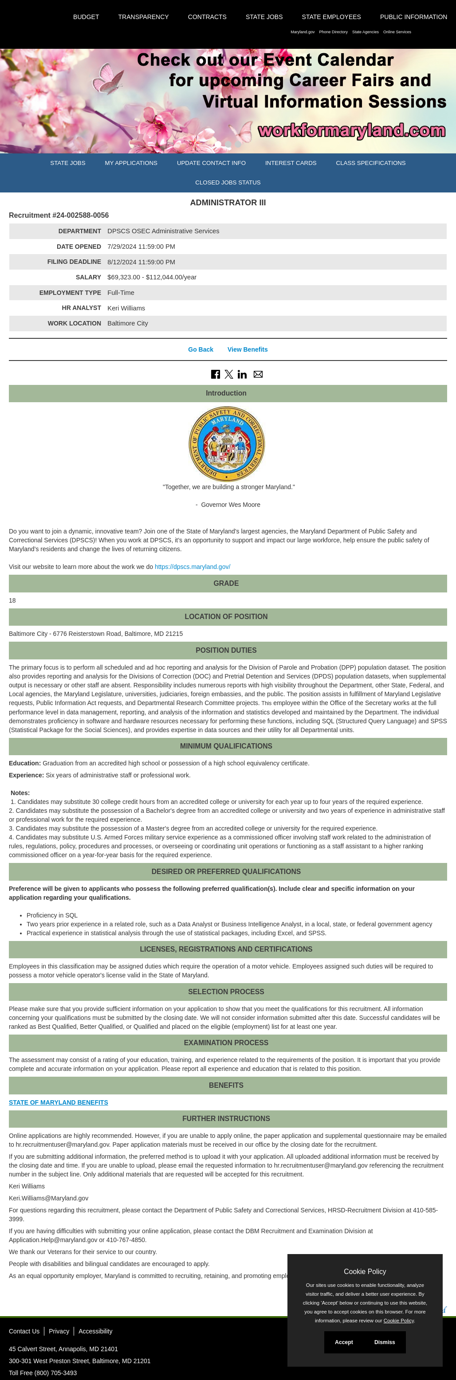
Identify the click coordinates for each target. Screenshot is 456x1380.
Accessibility (95, 1331)
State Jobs (264, 16)
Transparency (143, 16)
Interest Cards (291, 163)
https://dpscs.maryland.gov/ (192, 566)
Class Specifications (371, 163)
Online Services (397, 32)
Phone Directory (333, 32)
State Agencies (365, 32)
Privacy (59, 1331)
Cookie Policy (365, 1271)
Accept (344, 1342)
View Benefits (248, 349)
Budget (86, 16)
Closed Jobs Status (227, 182)
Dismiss (384, 1342)
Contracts (207, 16)
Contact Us (24, 1331)
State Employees (331, 16)
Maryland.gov (302, 32)
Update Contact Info (211, 163)
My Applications (131, 163)
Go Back (200, 349)
